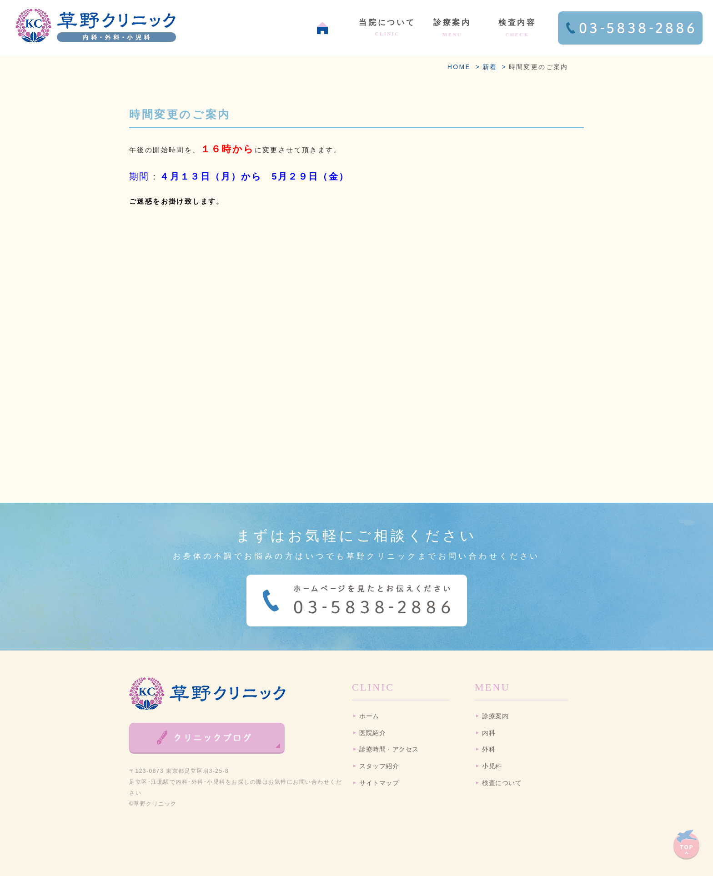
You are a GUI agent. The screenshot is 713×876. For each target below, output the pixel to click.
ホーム (369, 716)
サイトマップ (379, 783)
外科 (488, 749)
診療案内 (495, 716)
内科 (488, 733)
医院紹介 (372, 733)
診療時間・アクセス (389, 749)
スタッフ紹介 (379, 766)
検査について (502, 783)
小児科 (492, 766)
